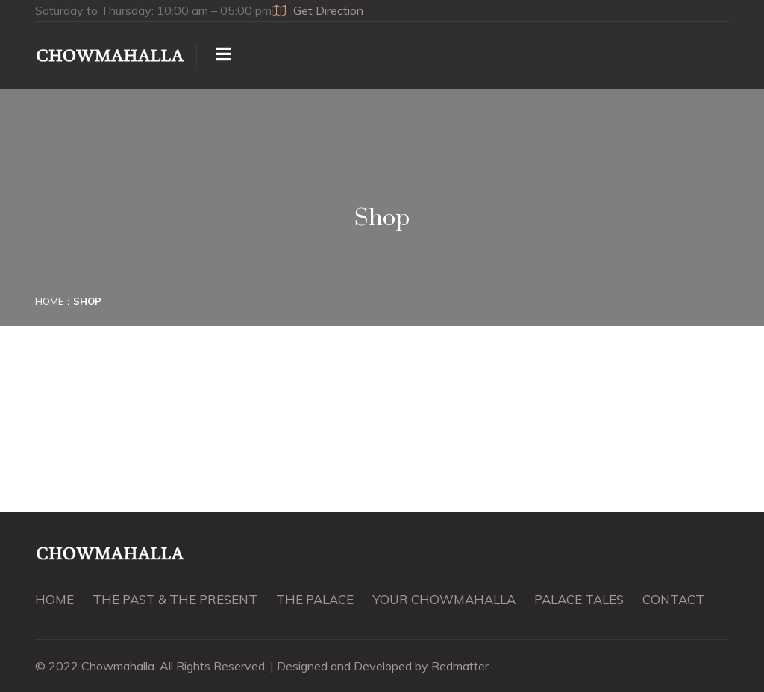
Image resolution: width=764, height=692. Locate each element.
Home (49, 301)
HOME (54, 599)
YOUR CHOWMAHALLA (444, 599)
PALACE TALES (579, 599)
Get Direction (317, 10)
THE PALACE (315, 599)
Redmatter (460, 665)
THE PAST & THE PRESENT (175, 599)
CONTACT (673, 599)
